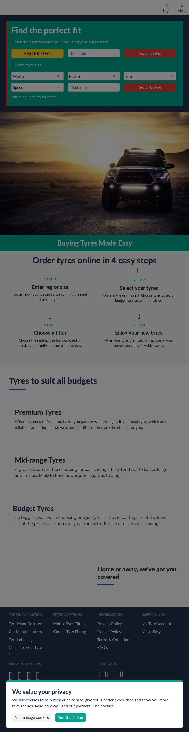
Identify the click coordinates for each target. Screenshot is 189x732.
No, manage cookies (32, 717)
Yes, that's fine (70, 717)
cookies (107, 705)
